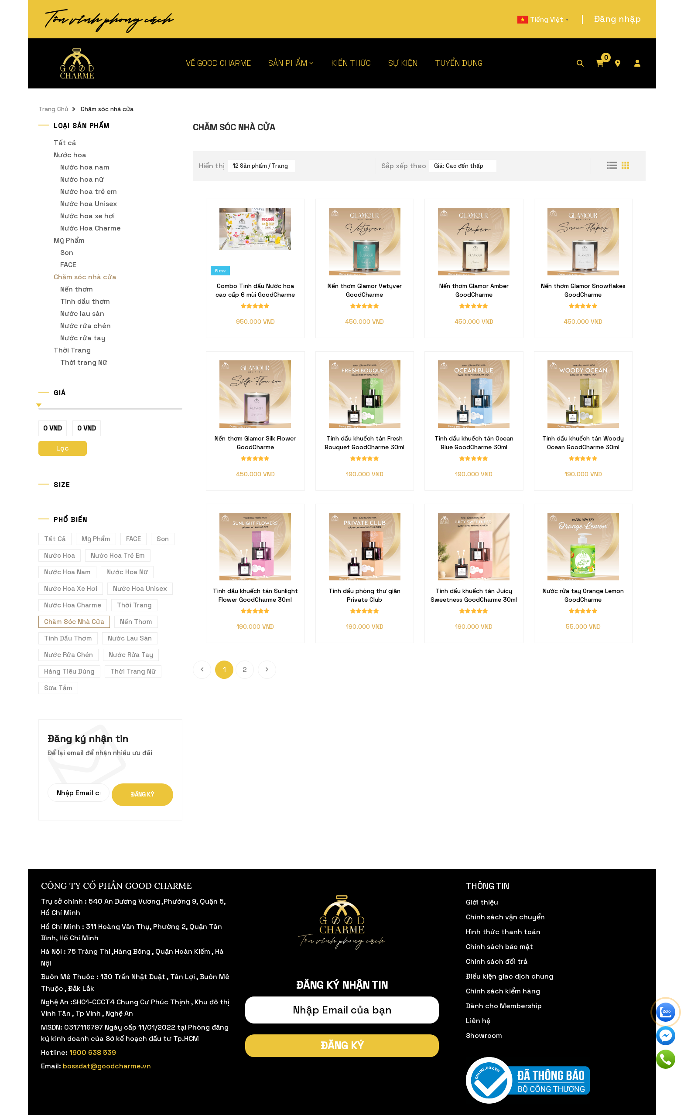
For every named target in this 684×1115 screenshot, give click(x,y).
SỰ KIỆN (402, 63)
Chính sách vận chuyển (505, 917)
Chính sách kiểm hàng (503, 991)
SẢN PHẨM (287, 63)
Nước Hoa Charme (90, 228)
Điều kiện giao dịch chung (509, 976)
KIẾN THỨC (351, 63)
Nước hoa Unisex (88, 203)
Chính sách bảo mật (499, 946)
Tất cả (65, 142)
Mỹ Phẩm (69, 240)
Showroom (484, 1035)
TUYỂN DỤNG (458, 63)
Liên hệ (478, 1020)
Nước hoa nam (84, 167)
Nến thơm (76, 289)
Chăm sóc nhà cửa (85, 276)
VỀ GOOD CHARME (218, 63)
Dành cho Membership (504, 1005)
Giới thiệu (482, 902)
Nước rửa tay (83, 337)
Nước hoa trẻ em (88, 191)
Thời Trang (72, 350)
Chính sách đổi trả (496, 961)
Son (66, 252)
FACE (68, 264)
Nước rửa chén (85, 325)
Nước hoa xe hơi (87, 215)
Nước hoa (70, 154)
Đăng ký (142, 794)
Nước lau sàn (82, 313)
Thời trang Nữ (83, 362)
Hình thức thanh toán (503, 931)
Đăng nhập (617, 18)
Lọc (62, 448)
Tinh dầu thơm (85, 301)
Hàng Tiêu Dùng (69, 671)
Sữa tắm (58, 688)
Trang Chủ (53, 109)
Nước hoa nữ (82, 179)
